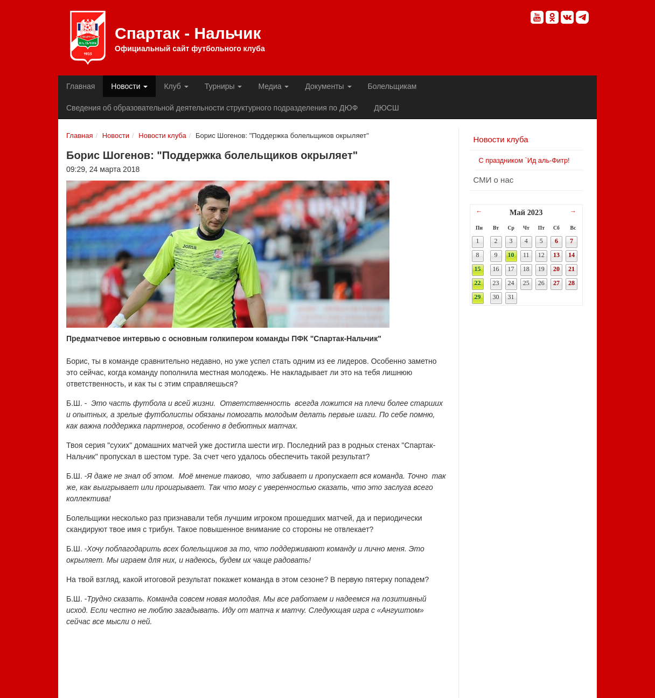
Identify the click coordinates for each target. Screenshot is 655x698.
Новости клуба (162, 136)
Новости (129, 86)
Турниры (223, 86)
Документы (328, 86)
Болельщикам (392, 86)
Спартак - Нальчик (87, 38)
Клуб (176, 86)
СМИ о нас (493, 179)
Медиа (273, 86)
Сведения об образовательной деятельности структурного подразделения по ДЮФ (212, 107)
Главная (80, 86)
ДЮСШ (386, 107)
